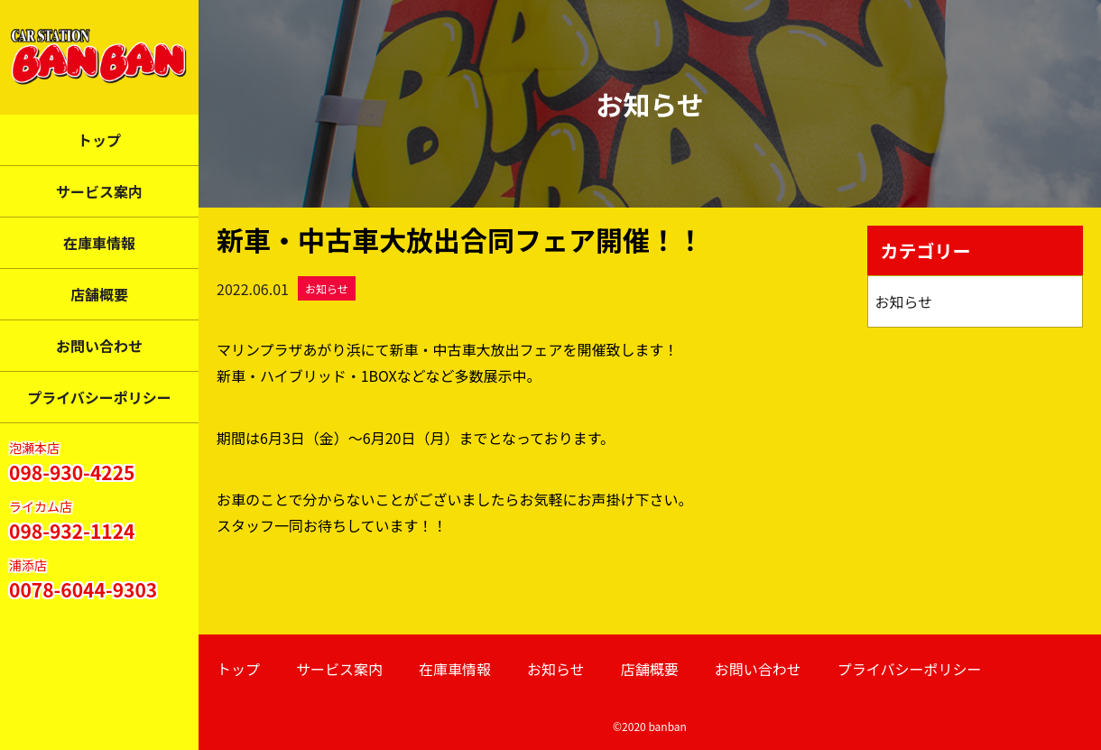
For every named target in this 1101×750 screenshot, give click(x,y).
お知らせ (326, 288)
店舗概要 (99, 294)
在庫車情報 (99, 243)
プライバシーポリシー (99, 397)
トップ (99, 140)
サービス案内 (99, 191)
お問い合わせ (99, 345)
